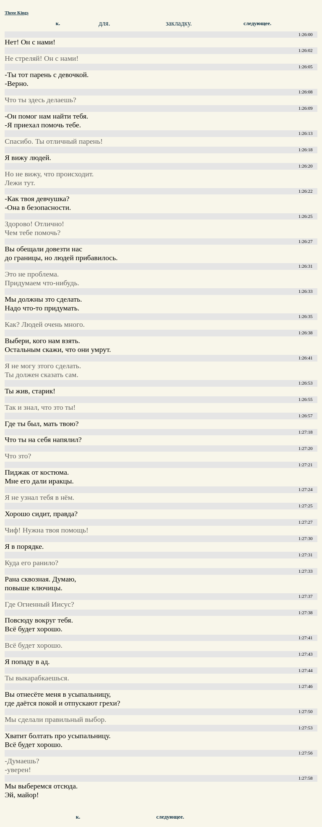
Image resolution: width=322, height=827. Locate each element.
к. (58, 23)
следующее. (257, 23)
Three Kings (17, 12)
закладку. (179, 23)
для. (104, 23)
